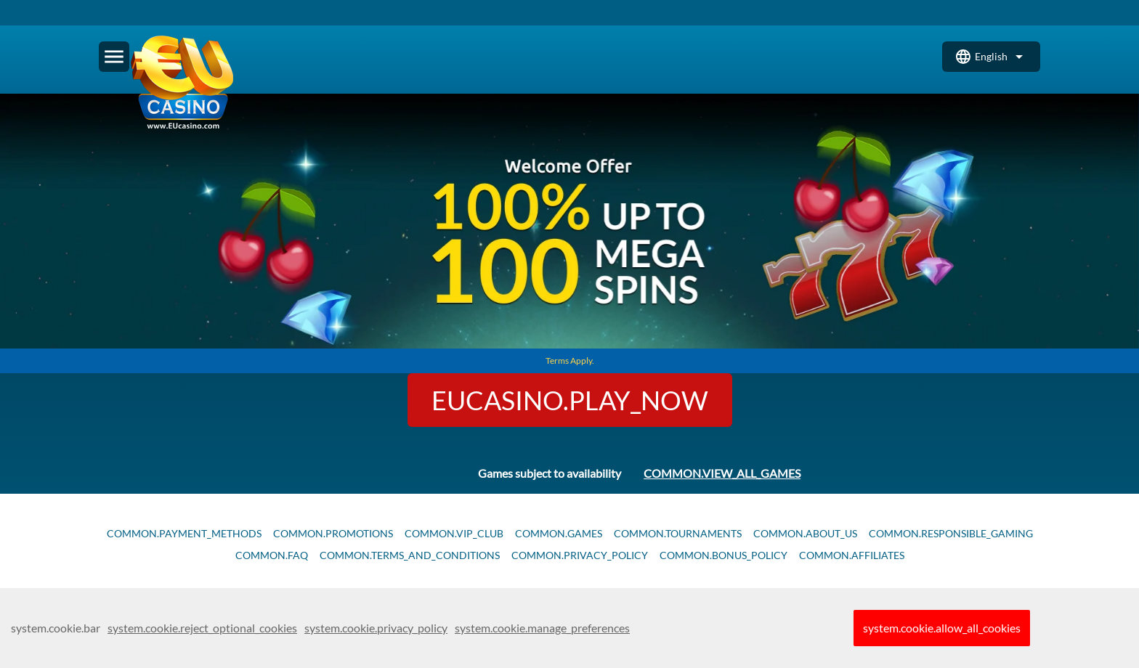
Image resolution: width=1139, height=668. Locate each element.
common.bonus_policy (723, 555)
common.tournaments (678, 534)
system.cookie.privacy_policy (375, 628)
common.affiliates (851, 555)
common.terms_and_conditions (410, 555)
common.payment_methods (184, 534)
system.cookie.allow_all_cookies (942, 628)
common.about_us (805, 534)
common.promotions (333, 534)
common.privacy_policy (579, 555)
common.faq (271, 555)
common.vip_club (454, 534)
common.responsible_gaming (951, 534)
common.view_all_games (722, 473)
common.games (558, 534)
